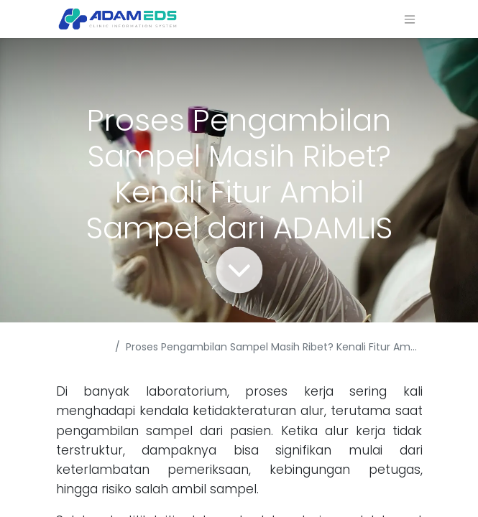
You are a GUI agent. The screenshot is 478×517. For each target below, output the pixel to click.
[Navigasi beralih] (410, 19)
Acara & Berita (76, 354)
